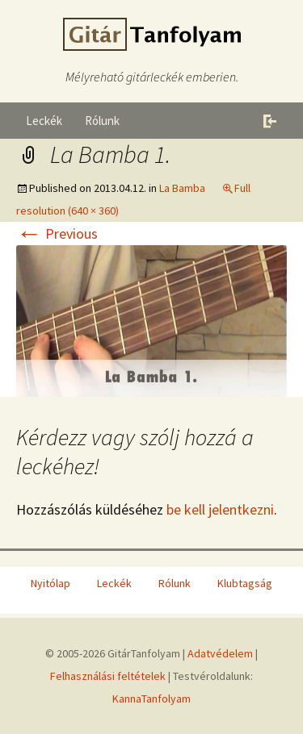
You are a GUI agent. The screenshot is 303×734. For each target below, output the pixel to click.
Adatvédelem (220, 653)
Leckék (44, 120)
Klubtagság (244, 583)
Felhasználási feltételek (108, 676)
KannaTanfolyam (151, 698)
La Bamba (182, 188)
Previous (57, 233)
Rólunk (102, 120)
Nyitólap (50, 583)
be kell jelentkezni (220, 509)
